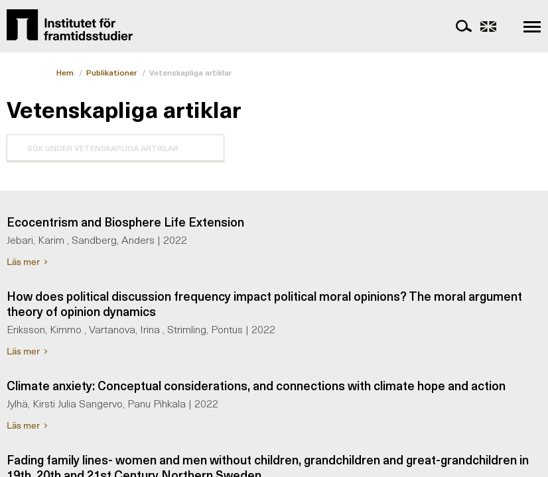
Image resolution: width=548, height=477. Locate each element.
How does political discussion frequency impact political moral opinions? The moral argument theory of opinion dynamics (264, 303)
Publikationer (111, 72)
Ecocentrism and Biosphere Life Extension (125, 222)
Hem (65, 72)
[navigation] (532, 27)
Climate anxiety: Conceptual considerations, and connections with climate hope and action (256, 385)
